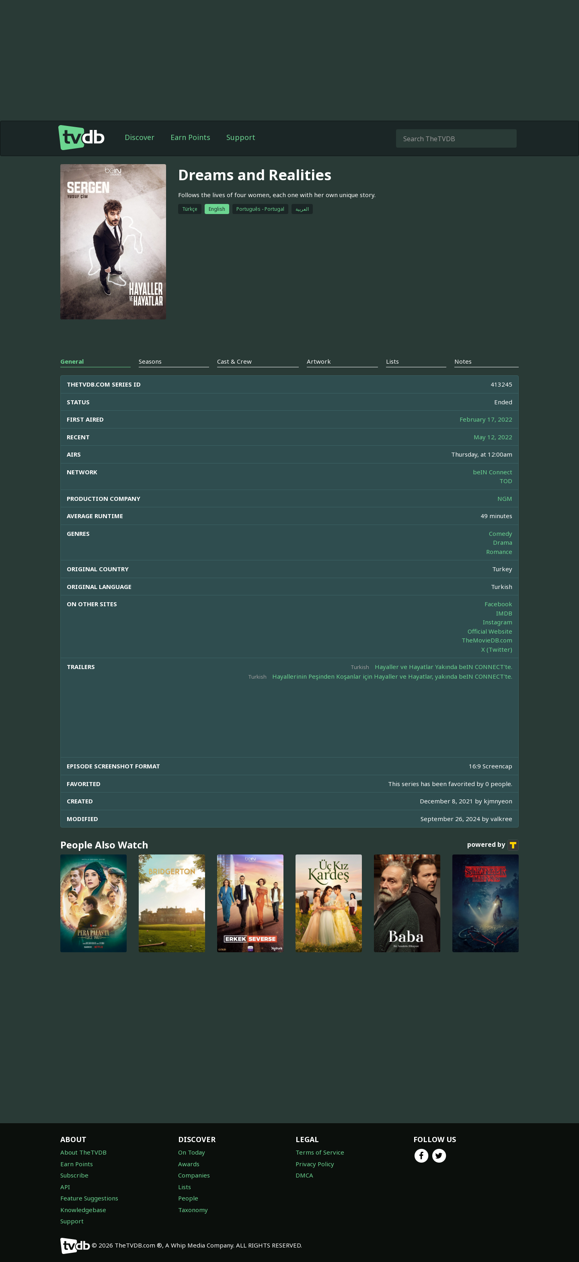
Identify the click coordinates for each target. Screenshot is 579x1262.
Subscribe (74, 1175)
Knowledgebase (83, 1210)
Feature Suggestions (89, 1198)
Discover (139, 137)
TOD (505, 481)
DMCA (304, 1175)
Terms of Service (320, 1152)
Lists (184, 1187)
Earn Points (190, 137)
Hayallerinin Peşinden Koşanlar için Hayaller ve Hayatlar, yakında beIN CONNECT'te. (392, 676)
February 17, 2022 (486, 419)
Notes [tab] (463, 361)
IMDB (504, 613)
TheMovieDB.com (487, 640)
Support (240, 137)
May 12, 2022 (493, 437)
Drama (502, 542)
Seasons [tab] (150, 361)
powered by (493, 845)
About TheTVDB (83, 1152)
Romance (499, 552)
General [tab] (72, 361)
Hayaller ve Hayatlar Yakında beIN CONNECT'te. (443, 667)
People (188, 1198)
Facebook (498, 604)
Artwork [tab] (319, 361)
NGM (504, 498)
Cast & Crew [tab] (234, 361)
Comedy (500, 533)
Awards (188, 1164)
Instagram (497, 622)
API (65, 1187)
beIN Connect (492, 472)
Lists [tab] (392, 361)
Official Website (490, 631)
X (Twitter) (496, 649)
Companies (194, 1175)
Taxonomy (193, 1210)
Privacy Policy (315, 1164)
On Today (191, 1152)
